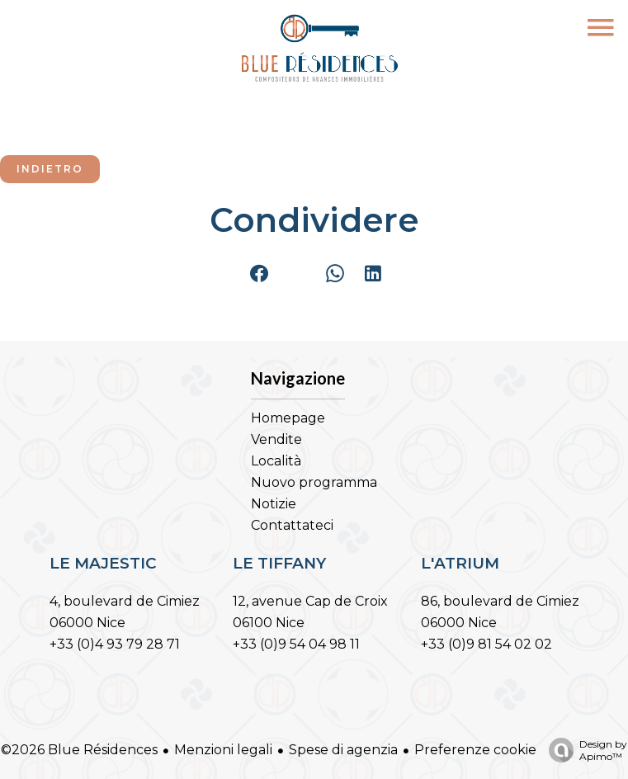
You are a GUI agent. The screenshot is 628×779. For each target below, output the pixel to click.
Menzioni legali (223, 750)
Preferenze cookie (475, 750)
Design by (584, 750)
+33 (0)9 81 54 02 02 (486, 644)
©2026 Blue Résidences (79, 750)
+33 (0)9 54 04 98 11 (296, 644)
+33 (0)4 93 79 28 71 (115, 644)
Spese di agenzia (343, 750)
